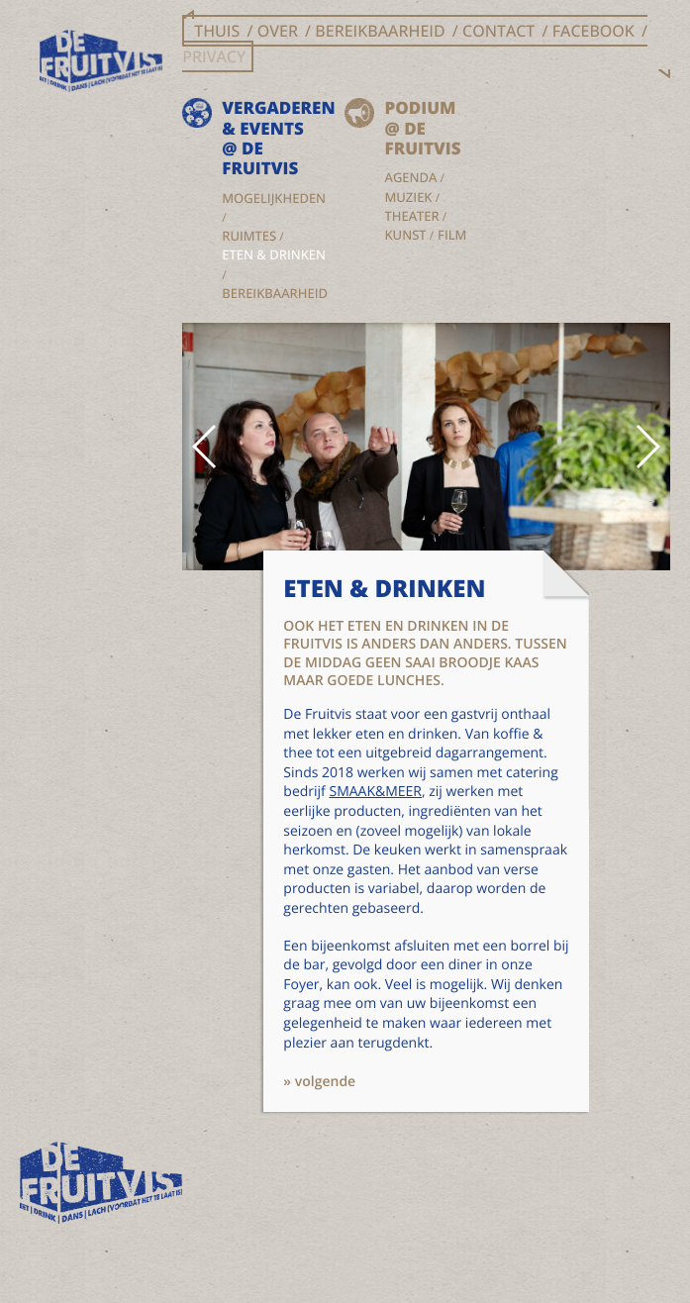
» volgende (319, 1081)
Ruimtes (249, 236)
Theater (411, 216)
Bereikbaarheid (275, 293)
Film (452, 235)
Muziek (408, 197)
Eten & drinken (274, 254)
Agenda (410, 177)
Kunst (405, 235)
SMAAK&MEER (375, 791)
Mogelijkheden (274, 198)
